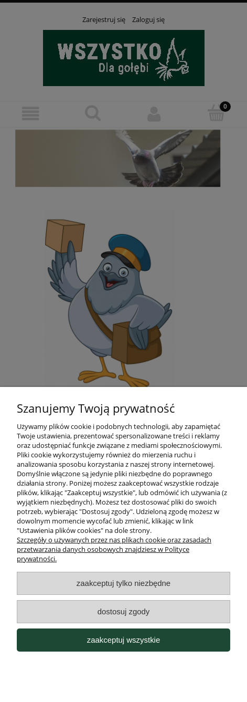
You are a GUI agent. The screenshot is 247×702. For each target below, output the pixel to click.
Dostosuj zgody (124, 611)
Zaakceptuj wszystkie (123, 639)
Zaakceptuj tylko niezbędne (123, 583)
